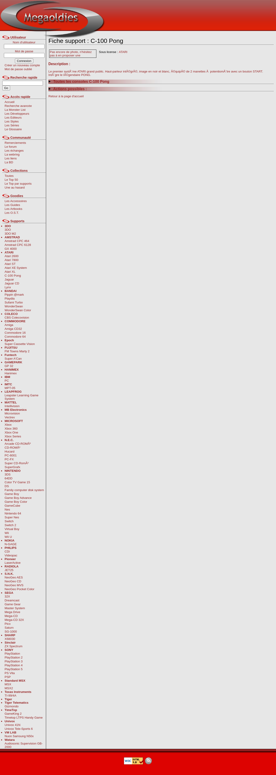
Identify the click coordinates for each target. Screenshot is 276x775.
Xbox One (11, 432)
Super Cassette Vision (20, 344)
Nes (7, 509)
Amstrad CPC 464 (17, 241)
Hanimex (11, 373)
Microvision (12, 413)
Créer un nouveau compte (22, 65)
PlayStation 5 (14, 669)
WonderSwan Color (18, 310)
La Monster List (15, 109)
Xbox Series (13, 436)
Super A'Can (13, 358)
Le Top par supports (18, 183)
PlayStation (12, 653)
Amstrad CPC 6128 (18, 245)
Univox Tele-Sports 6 (19, 729)
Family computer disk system (24, 490)
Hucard (9, 451)
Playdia (10, 298)
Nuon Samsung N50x (19, 736)
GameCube (12, 505)
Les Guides (12, 205)
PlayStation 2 (14, 657)
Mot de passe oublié (18, 69)
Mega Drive (12, 612)
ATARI (123, 52)
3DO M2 (10, 233)
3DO (8, 229)
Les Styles (12, 121)
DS (7, 486)
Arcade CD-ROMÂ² (18, 443)
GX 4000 (11, 248)
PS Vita (10, 673)
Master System (15, 608)
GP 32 (9, 366)
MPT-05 (10, 388)
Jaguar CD (12, 283)
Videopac (11, 555)
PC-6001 (11, 455)
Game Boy (12, 494)
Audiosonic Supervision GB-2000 (24, 745)
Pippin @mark (14, 294)
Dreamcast (12, 600)
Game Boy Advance (18, 498)
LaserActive (13, 562)
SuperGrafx (12, 467)
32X (7, 596)
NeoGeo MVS (14, 585)
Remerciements (15, 142)
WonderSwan (14, 306)
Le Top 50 (11, 179)
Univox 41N (12, 725)
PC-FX (9, 459)
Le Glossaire (13, 129)
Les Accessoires (16, 201)
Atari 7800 (12, 260)
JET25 (9, 570)
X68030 (10, 639)
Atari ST (10, 264)
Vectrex (10, 417)
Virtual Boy (12, 529)
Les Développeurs (17, 113)
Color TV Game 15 (17, 482)
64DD (8, 478)
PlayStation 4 (14, 665)
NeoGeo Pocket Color (19, 589)
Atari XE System (16, 267)
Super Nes (12, 517)
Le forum (11, 146)
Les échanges (14, 150)
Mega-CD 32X (14, 620)
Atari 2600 (12, 256)
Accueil (9, 102)
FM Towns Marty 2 (17, 351)
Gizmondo (12, 706)
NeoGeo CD (13, 581)
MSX (8, 684)
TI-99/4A (10, 695)
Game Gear (13, 604)
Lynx (8, 287)
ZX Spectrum (13, 646)
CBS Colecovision (17, 317)
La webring (12, 154)
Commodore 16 (15, 332)
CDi (7, 551)
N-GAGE (11, 544)
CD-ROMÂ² (12, 447)
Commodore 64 (15, 336)
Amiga (9, 325)
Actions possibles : (67, 89)
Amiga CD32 (13, 329)
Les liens (11, 158)
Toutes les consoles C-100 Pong (78, 81)
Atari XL (10, 271)
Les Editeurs (13, 117)
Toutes (9, 176)
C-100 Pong (13, 275)
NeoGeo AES (14, 577)
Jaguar (9, 279)
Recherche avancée (18, 106)
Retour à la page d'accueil (66, 96)
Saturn (9, 627)
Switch (9, 521)
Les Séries (12, 125)
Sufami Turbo (14, 302)
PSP (8, 677)
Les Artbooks (13, 209)
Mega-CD (11, 616)
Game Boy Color (16, 501)
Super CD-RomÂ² (16, 463)
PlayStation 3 (14, 661)
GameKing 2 (13, 713)
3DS (8, 474)
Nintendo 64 (13, 513)
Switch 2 (10, 525)
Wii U (8, 537)
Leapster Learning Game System (21, 397)
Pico (8, 623)
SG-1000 (11, 631)
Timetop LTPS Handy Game (24, 717)
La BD (9, 162)
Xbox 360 (11, 428)
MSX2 (9, 688)
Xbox (8, 424)
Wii (7, 533)
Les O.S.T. (12, 212)
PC (7, 380)
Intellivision (12, 406)
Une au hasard (15, 187)
